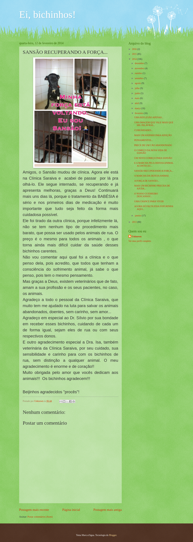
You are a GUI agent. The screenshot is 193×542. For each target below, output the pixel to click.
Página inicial (71, 509)
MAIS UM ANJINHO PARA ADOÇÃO (153, 135)
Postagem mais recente (34, 509)
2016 (134, 49)
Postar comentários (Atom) (39, 517)
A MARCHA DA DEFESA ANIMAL (151, 176)
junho (138, 93)
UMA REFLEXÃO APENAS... (148, 117)
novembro (140, 68)
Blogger (113, 535)
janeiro (138, 215)
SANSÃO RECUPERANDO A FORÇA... (153, 171)
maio (137, 98)
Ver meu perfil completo (139, 241)
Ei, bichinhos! (47, 14)
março (138, 108)
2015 (134, 54)
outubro (139, 73)
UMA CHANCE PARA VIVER (149, 201)
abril (137, 103)
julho (137, 88)
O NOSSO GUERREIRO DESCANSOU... (146, 195)
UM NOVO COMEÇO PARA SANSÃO (153, 158)
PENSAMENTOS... (143, 140)
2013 (134, 222)
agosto (138, 83)
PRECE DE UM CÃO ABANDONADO (153, 145)
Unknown (137, 236)
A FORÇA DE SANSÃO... (146, 181)
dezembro (140, 63)
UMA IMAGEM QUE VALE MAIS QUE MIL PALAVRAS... (153, 124)
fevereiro (139, 113)
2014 (134, 59)
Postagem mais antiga (107, 509)
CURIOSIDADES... (143, 130)
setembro (139, 78)
